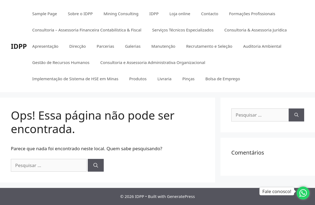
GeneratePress (181, 196)
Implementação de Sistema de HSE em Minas (75, 78)
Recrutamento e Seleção (209, 46)
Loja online (179, 13)
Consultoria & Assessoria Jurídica (255, 30)
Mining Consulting (120, 13)
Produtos (138, 78)
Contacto (209, 13)
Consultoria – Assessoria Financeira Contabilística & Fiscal (86, 30)
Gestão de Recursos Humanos (60, 62)
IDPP (19, 46)
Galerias (132, 46)
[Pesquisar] (96, 165)
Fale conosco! (276, 191)
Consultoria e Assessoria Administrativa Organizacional (152, 62)
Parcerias (105, 46)
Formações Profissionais (252, 13)
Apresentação (45, 46)
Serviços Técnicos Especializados (183, 30)
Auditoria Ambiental (262, 46)
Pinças (188, 78)
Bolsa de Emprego (222, 78)
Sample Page (44, 13)
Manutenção (163, 46)
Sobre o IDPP (80, 13)
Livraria (164, 78)
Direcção (77, 46)
